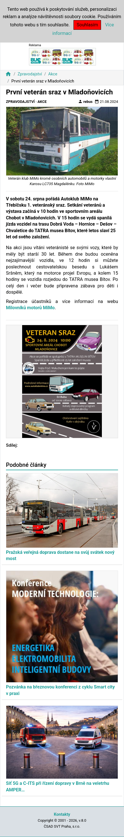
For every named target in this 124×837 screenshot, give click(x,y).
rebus (85, 101)
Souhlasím (87, 24)
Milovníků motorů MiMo (30, 307)
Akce (52, 74)
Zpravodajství (30, 74)
